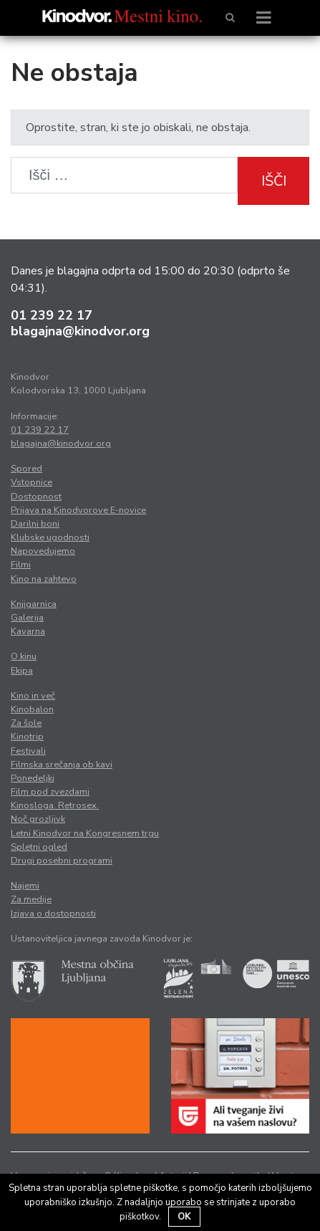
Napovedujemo (43, 551)
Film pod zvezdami (50, 791)
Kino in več (33, 695)
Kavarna (28, 631)
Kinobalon (32, 709)
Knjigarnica (34, 604)
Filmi (21, 564)
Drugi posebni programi (61, 860)
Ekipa (22, 670)
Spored (26, 468)
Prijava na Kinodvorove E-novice (78, 510)
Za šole (26, 723)
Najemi (25, 885)
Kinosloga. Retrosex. (55, 805)
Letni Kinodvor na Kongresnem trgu (85, 833)
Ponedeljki (32, 778)
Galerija (27, 617)
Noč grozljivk (38, 819)
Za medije (31, 899)
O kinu (24, 656)
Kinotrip (27, 736)
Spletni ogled (39, 846)
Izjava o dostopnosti (53, 913)
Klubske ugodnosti (50, 537)
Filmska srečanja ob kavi (61, 764)
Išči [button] (273, 181)
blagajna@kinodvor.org (80, 331)
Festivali (28, 750)
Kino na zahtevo (44, 579)
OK (184, 1216)
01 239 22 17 (51, 315)
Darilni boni (35, 523)
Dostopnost (36, 496)
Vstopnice (31, 482)
